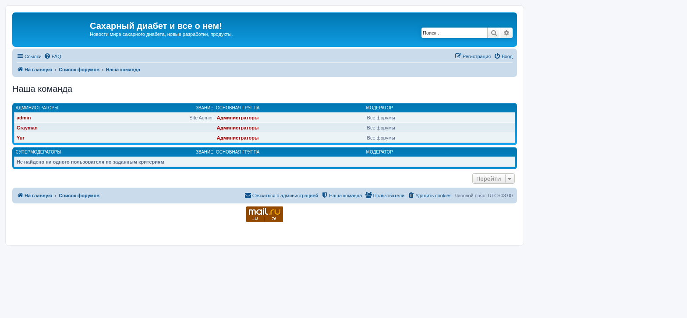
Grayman (27, 127)
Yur (21, 137)
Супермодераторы (38, 152)
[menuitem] (52, 56)
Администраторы (37, 107)
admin (24, 117)
